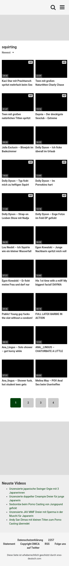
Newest (6, 52)
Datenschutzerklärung (30, 540)
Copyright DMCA (30, 543)
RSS (47, 543)
